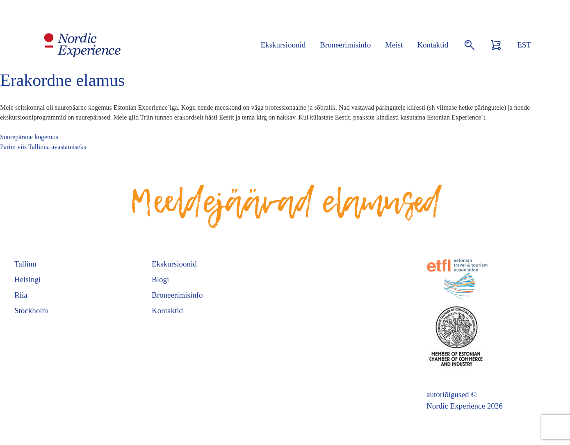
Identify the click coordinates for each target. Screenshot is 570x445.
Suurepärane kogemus (29, 136)
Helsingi (27, 279)
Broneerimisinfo (345, 45)
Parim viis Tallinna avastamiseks (43, 146)
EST (524, 45)
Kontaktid (432, 45)
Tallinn (25, 264)
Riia (20, 295)
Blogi (160, 279)
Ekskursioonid (283, 45)
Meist (394, 45)
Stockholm (31, 310)
